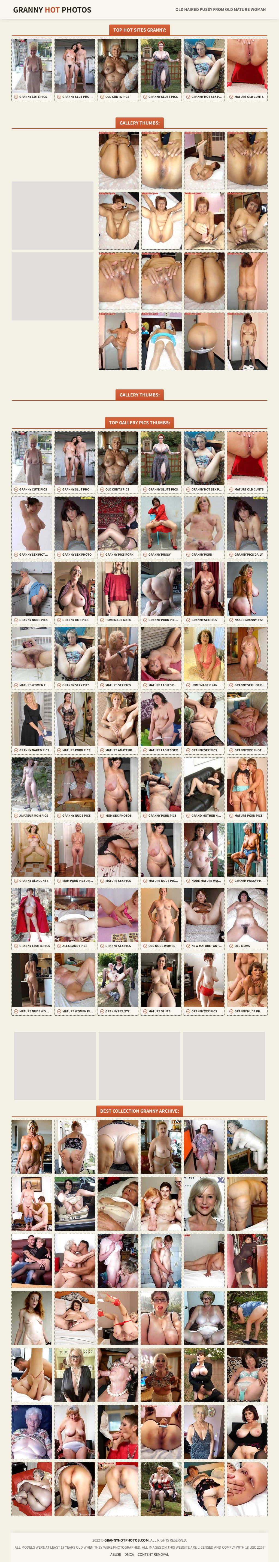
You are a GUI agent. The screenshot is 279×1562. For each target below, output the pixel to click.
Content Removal (153, 1554)
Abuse (115, 1554)
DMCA (129, 1554)
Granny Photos (52, 9)
